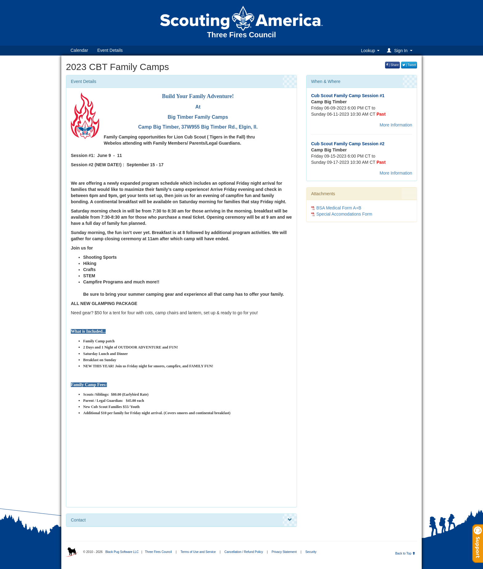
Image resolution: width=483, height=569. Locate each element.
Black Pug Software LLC (122, 552)
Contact (181, 520)
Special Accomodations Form (344, 214)
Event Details (110, 50)
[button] (400, 50)
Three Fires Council (158, 552)
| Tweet (409, 65)
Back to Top (405, 553)
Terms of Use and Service (198, 552)
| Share (392, 65)
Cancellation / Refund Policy (244, 552)
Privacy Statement (284, 552)
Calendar (79, 50)
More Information (396, 124)
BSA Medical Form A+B (338, 207)
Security (310, 552)
